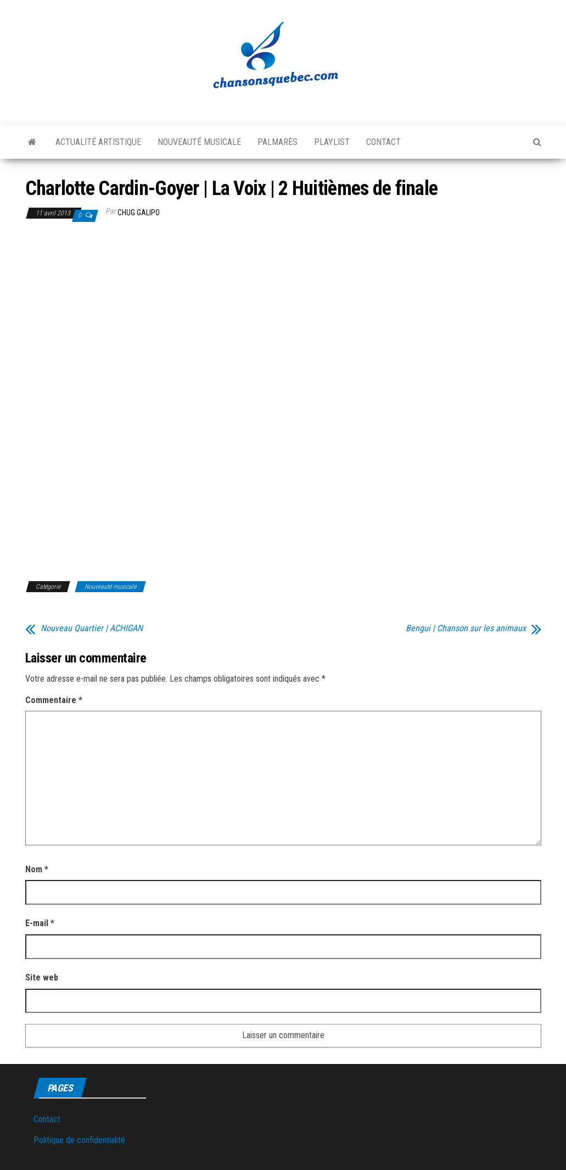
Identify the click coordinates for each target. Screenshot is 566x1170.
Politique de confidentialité (79, 1140)
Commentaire (53, 700)
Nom (36, 869)
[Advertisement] (117, 314)
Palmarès (277, 142)
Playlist (332, 142)
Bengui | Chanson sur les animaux (466, 628)
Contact (383, 142)
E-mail (39, 923)
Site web (41, 977)
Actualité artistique (98, 142)
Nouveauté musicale (199, 142)
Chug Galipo (138, 212)
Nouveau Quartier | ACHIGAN (92, 628)
